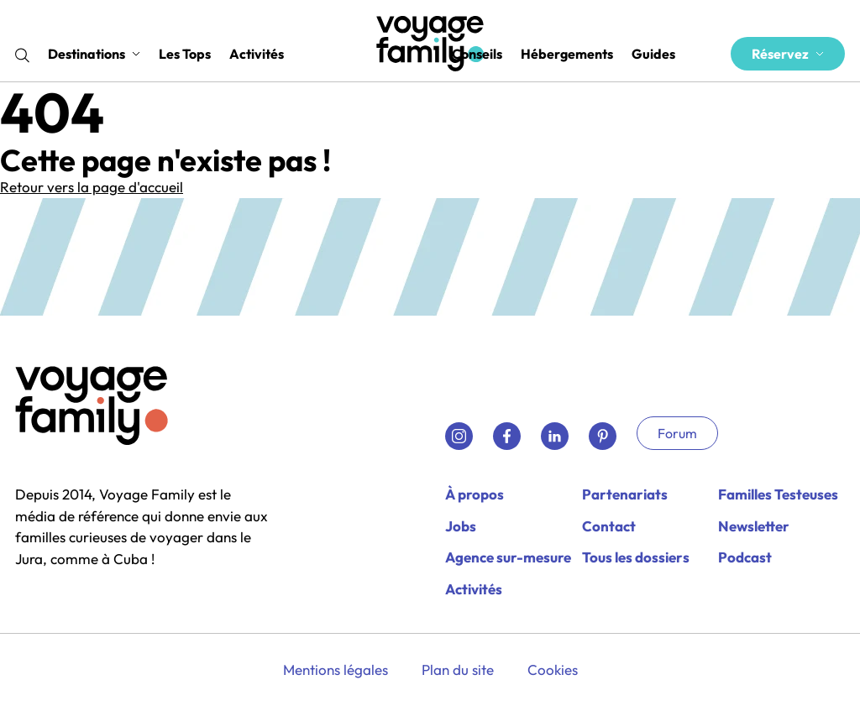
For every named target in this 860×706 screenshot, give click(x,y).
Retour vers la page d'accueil (91, 187)
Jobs (460, 526)
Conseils (477, 53)
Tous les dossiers (636, 557)
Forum (677, 433)
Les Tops (185, 53)
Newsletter (753, 526)
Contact (609, 526)
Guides (653, 53)
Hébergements (567, 53)
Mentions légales (335, 669)
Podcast (745, 557)
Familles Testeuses (778, 494)
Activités (256, 53)
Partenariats (625, 494)
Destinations (94, 53)
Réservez (788, 53)
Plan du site (458, 669)
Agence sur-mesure (508, 557)
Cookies (552, 669)
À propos (474, 494)
